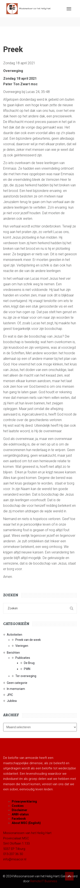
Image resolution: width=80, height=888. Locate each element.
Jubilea (12, 701)
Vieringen (21, 645)
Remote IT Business (43, 881)
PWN (27, 669)
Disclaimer (19, 810)
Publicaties (22, 657)
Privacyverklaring (24, 801)
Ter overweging (25, 676)
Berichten (13, 652)
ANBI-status (20, 814)
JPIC (10, 695)
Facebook (19, 818)
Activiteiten (14, 634)
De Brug (29, 663)
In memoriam (16, 689)
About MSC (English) (26, 823)
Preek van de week (28, 639)
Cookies (18, 805)
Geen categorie (17, 683)
